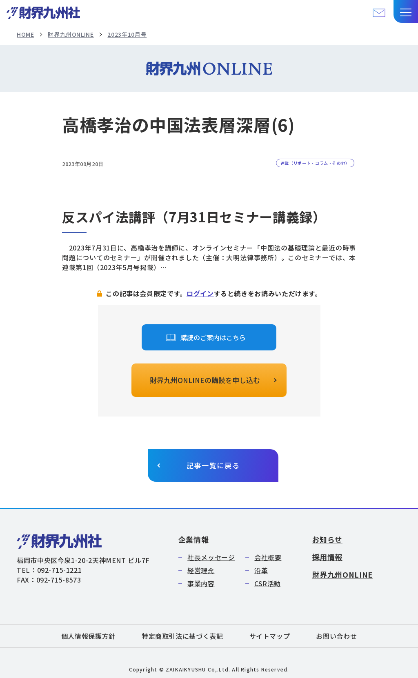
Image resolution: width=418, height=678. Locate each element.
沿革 (261, 570)
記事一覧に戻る (213, 465)
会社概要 (268, 557)
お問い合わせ (336, 636)
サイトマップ (269, 636)
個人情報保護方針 (88, 636)
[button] (406, 11)
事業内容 (201, 583)
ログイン (200, 293)
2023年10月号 (127, 34)
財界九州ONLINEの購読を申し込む (205, 380)
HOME (25, 34)
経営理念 (201, 570)
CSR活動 (267, 583)
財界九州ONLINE (70, 34)
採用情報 (327, 557)
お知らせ (327, 539)
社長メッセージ (211, 557)
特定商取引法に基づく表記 (182, 636)
